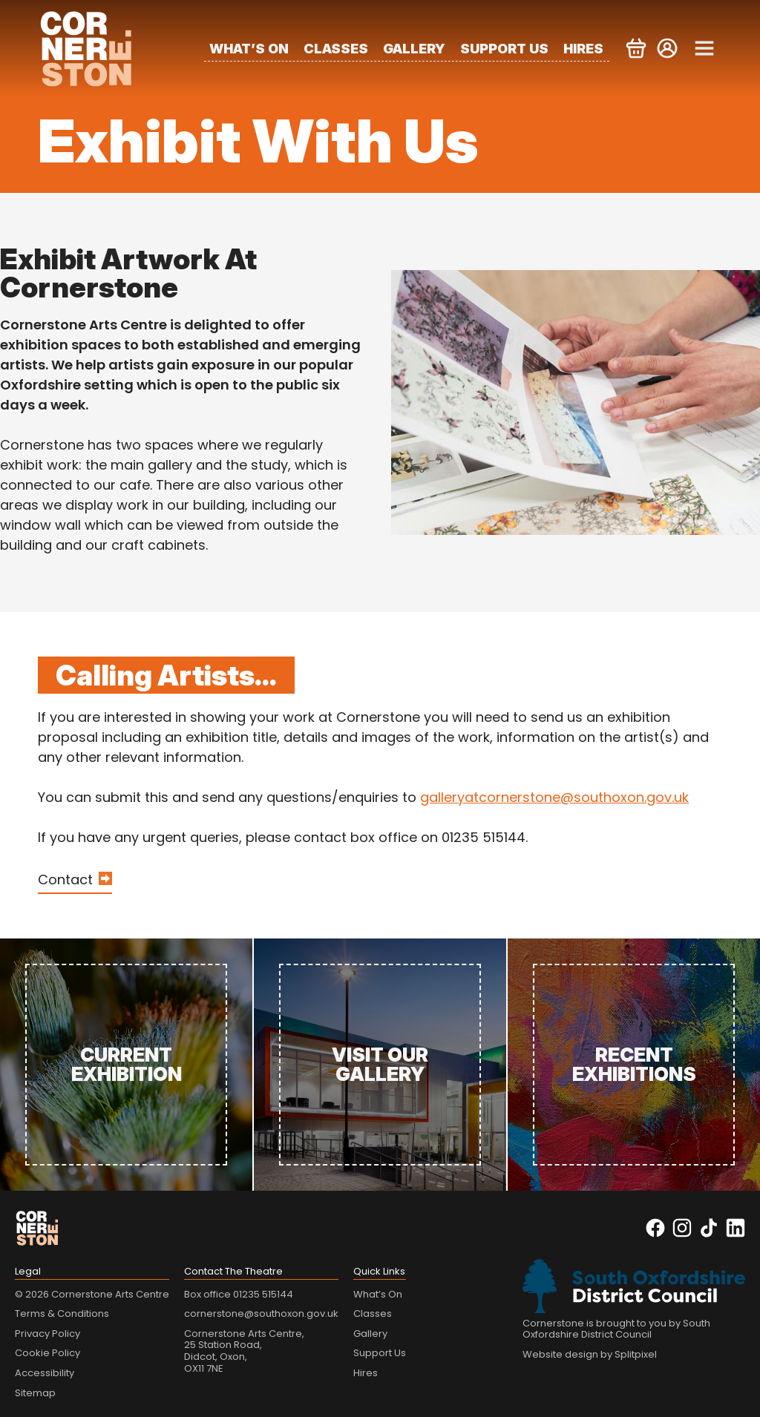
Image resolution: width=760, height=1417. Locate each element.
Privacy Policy (47, 1333)
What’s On (249, 48)
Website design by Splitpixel (589, 1354)
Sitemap (35, 1393)
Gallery (414, 48)
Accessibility (44, 1373)
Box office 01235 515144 (238, 1294)
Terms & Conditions (62, 1313)
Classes (336, 48)
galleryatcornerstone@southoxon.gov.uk (554, 797)
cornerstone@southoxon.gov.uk (261, 1313)
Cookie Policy (47, 1353)
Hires (583, 48)
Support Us (504, 48)
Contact (65, 879)
